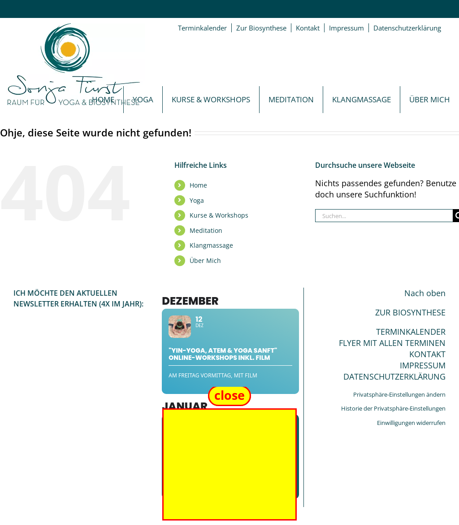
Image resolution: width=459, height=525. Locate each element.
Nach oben (425, 293)
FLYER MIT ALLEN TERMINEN (392, 342)
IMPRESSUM (423, 365)
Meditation (206, 230)
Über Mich (205, 260)
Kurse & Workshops (219, 215)
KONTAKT (427, 354)
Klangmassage (211, 245)
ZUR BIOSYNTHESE (410, 312)
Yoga (197, 200)
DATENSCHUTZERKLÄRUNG (394, 376)
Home (198, 185)
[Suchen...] (384, 215)
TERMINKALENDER (411, 331)
